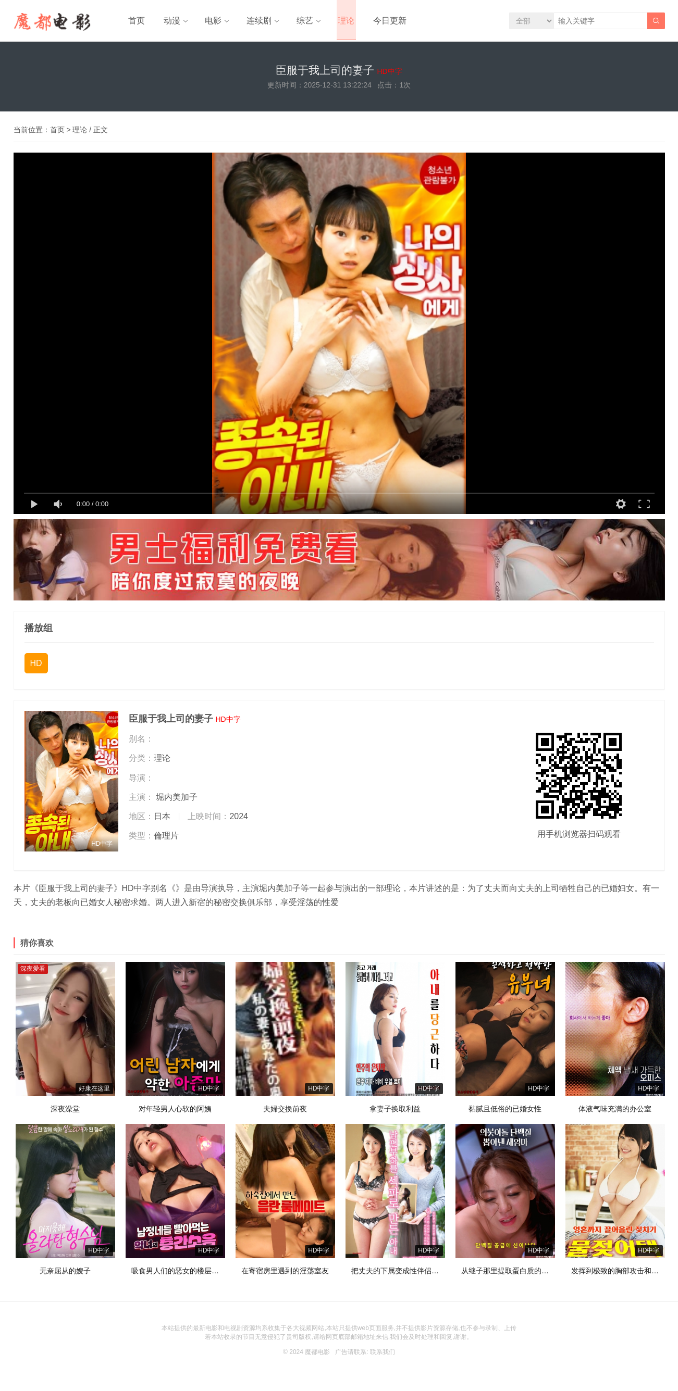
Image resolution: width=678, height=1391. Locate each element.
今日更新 (377, 20)
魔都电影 (317, 1356)
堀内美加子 (177, 801)
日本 (162, 821)
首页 (135, 20)
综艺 (296, 20)
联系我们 (382, 1356)
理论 (336, 20)
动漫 (167, 20)
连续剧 (252, 20)
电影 (208, 20)
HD (36, 668)
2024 (238, 821)
